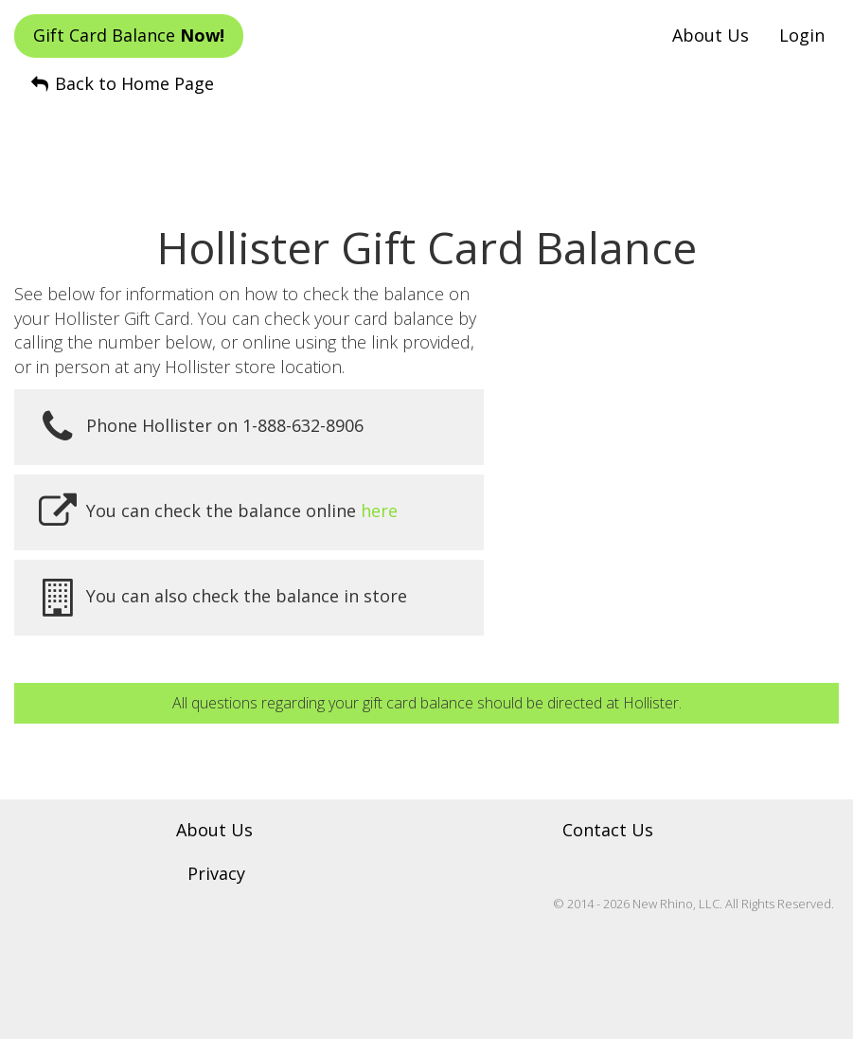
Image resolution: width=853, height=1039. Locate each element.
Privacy (216, 873)
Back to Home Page (121, 83)
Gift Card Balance (128, 35)
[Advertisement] (427, 143)
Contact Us (607, 829)
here (379, 510)
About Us (710, 35)
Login (802, 35)
